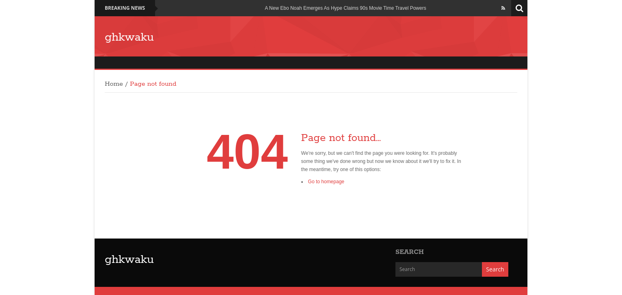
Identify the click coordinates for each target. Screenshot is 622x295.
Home (114, 84)
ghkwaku (129, 37)
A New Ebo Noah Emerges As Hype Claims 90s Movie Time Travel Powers (345, 8)
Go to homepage (326, 181)
